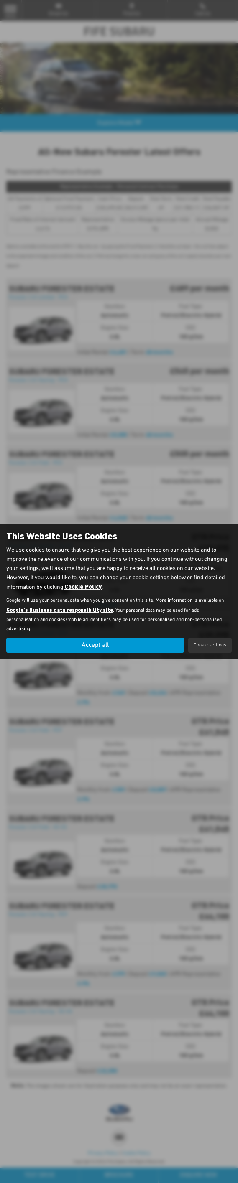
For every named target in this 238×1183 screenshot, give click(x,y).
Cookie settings (210, 645)
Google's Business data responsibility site (59, 610)
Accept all (95, 645)
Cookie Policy (83, 586)
